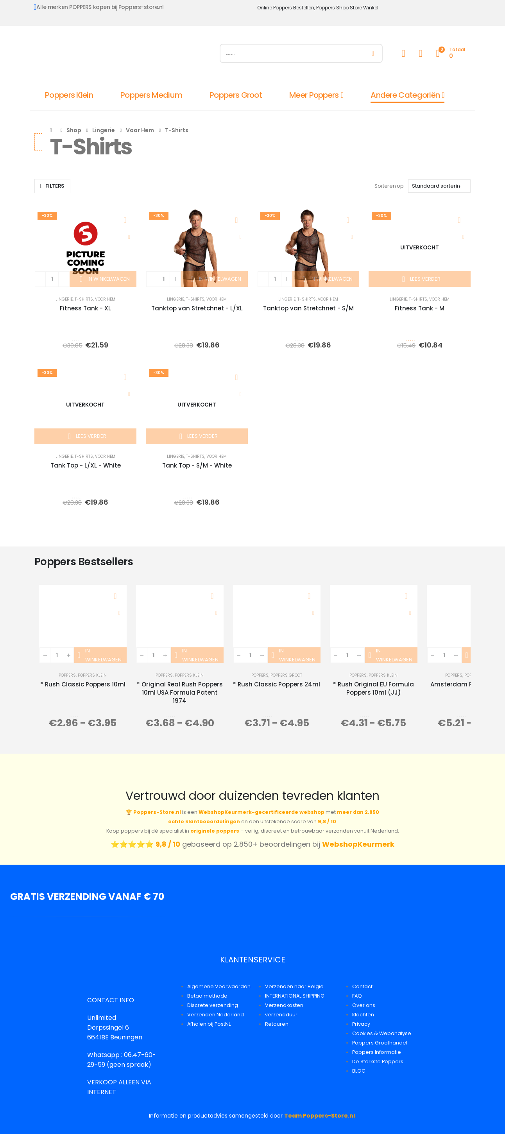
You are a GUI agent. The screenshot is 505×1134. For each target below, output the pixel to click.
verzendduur (281, 1014)
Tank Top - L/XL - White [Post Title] (85, 465)
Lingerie (64, 299)
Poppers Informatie (376, 1052)
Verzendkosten (284, 1005)
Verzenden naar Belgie (294, 986)
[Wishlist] (420, 53)
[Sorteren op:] (439, 186)
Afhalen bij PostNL (209, 1024)
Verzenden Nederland (215, 1014)
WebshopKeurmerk (358, 844)
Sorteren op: (389, 186)
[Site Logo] (122, 55)
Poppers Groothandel (379, 1042)
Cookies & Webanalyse (381, 1033)
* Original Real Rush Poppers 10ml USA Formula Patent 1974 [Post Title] (180, 692)
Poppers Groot (236, 95)
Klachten (363, 1014)
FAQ (357, 995)
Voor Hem (105, 299)
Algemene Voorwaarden (219, 986)
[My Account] (403, 53)
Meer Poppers (314, 95)
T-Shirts (84, 299)
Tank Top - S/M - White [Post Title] (197, 465)
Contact (362, 986)
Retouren (276, 1024)
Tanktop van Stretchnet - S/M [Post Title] (308, 308)
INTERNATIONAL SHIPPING (294, 995)
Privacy (361, 1024)
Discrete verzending (212, 1005)
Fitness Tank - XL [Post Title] (85, 308)
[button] (52, 186)
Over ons (363, 1005)
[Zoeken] (373, 53)
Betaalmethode (207, 995)
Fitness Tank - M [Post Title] (419, 308)
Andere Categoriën (405, 95)
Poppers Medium (151, 95)
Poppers (67, 675)
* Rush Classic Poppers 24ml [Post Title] (276, 684)
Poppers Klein (69, 95)
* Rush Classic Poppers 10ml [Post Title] (82, 684)
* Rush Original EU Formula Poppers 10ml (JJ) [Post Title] (373, 688)
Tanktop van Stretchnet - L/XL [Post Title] (197, 308)
